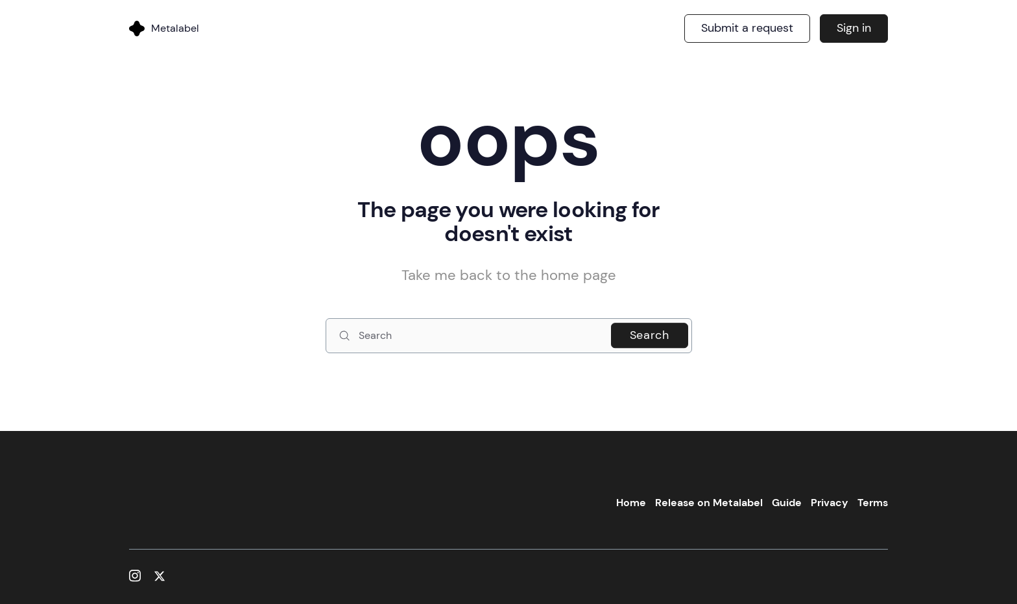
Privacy (829, 502)
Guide (787, 502)
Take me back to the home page (508, 275)
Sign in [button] (854, 28)
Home (631, 502)
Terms (872, 502)
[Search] (509, 335)
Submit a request (747, 28)
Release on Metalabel (709, 502)
